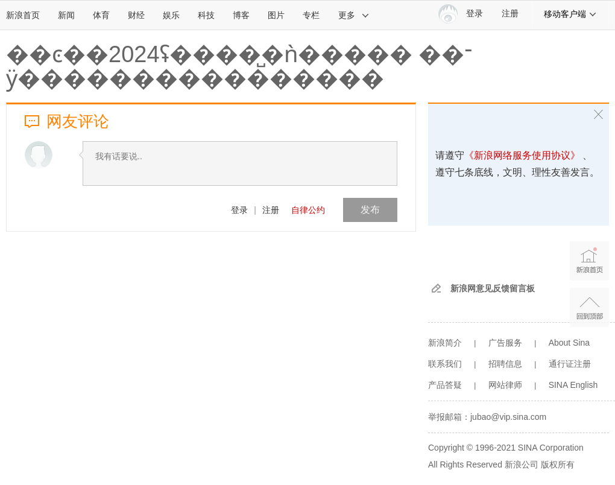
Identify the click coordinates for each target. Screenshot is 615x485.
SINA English (573, 385)
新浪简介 (445, 342)
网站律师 (505, 385)
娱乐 (171, 15)
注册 (510, 13)
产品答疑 (445, 385)
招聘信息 (505, 364)
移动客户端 (570, 14)
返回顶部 (589, 307)
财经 (136, 15)
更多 (354, 15)
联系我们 (445, 364)
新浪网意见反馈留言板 (492, 288)
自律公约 (308, 210)
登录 (239, 210)
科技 (206, 15)
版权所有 (558, 464)
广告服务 (505, 342)
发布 (370, 209)
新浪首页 (23, 15)
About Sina (569, 342)
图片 (276, 15)
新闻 (66, 15)
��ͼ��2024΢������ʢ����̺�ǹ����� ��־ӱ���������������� (239, 66)
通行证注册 (570, 364)
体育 (101, 15)
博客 (241, 15)
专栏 (311, 15)
